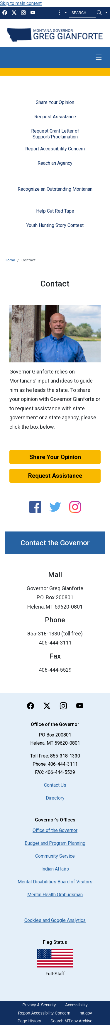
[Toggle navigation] (98, 57)
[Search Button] (99, 12)
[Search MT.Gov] (82, 13)
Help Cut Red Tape (55, 211)
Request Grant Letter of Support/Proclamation (55, 134)
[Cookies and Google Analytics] (55, 920)
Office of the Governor (55, 830)
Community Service (55, 856)
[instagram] (23, 13)
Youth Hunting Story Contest (55, 225)
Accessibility (76, 1005)
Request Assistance (55, 116)
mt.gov (86, 1013)
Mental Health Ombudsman (55, 894)
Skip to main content (21, 3)
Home (10, 260)
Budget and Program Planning (55, 843)
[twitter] (14, 13)
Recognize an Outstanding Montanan (55, 189)
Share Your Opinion (55, 102)
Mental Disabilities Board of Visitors (55, 882)
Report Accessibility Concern (55, 149)
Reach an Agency (55, 163)
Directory (55, 798)
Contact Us (55, 785)
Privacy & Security (39, 1005)
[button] (62, 13)
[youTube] (33, 13)
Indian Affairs (55, 869)
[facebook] (4, 13)
